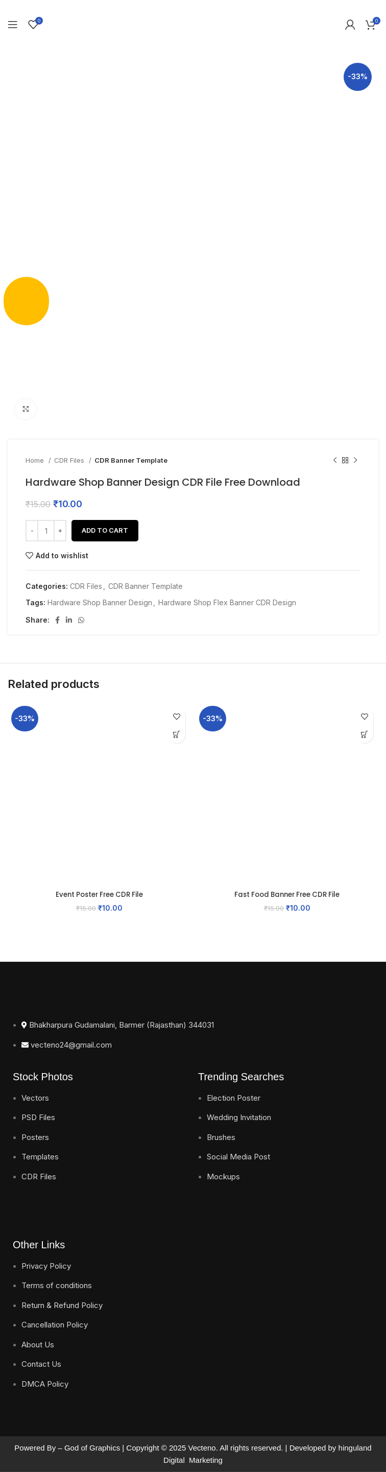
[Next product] (355, 461)
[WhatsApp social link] (81, 620)
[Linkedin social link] (69, 620)
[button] (176, 734)
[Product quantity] (46, 530)
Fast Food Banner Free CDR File (287, 894)
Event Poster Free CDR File (99, 894)
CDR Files (70, 460)
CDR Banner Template (130, 460)
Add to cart (105, 530)
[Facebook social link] (57, 620)
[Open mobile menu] (13, 24)
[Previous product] (335, 461)
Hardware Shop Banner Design (99, 602)
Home (36, 460)
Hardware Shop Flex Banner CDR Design (227, 602)
